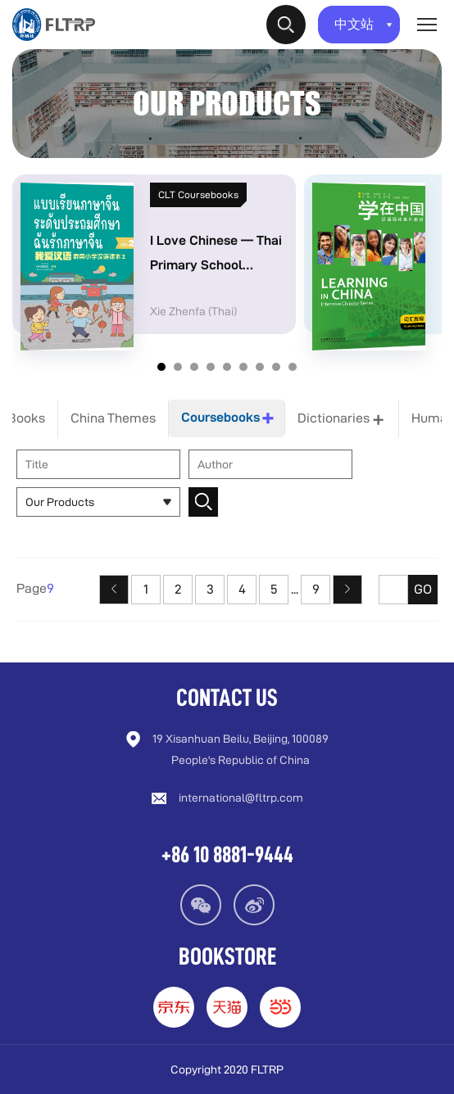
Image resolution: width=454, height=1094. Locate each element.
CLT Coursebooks (198, 194)
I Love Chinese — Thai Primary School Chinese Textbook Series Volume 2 (216, 256)
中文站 (363, 24)
